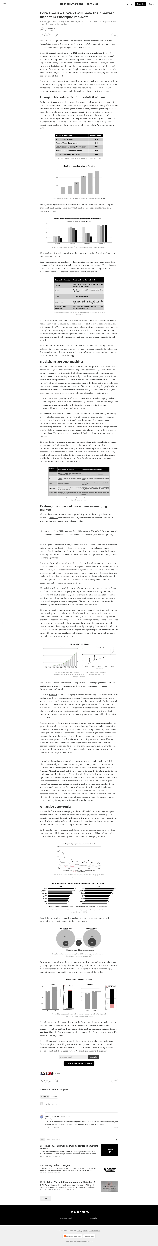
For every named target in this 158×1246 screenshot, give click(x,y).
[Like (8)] (43, 35)
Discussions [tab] (56, 1140)
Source (103, 198)
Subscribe (141, 4)
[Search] (127, 4)
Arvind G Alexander (54, 1189)
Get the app (89, 1236)
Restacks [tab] (54, 1096)
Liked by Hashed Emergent (53, 1119)
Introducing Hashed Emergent (55, 1165)
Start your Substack (72, 1236)
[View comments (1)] (50, 35)
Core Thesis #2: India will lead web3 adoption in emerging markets (69, 1147)
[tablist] (49, 1096)
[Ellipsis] (117, 1116)
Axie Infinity (63, 723)
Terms (85, 1231)
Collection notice (94, 1231)
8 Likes (57, 1073)
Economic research (48, 262)
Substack (69, 1241)
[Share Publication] (132, 4)
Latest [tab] (48, 1140)
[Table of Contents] (2, 622)
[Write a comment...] (81, 1107)
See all (46, 1198)
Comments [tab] (45, 1096)
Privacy (79, 1231)
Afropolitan (45, 761)
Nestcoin (53, 694)
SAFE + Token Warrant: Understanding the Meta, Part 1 (67, 1182)
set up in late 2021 (68, 53)
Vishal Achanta (69, 1189)
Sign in (151, 4)
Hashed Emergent (51, 28)
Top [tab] (42, 1140)
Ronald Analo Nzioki (52, 1116)
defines (54, 366)
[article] (79, 1152)
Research (53, 517)
